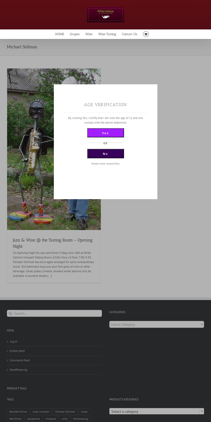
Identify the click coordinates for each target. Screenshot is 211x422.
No (105, 154)
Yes (105, 133)
